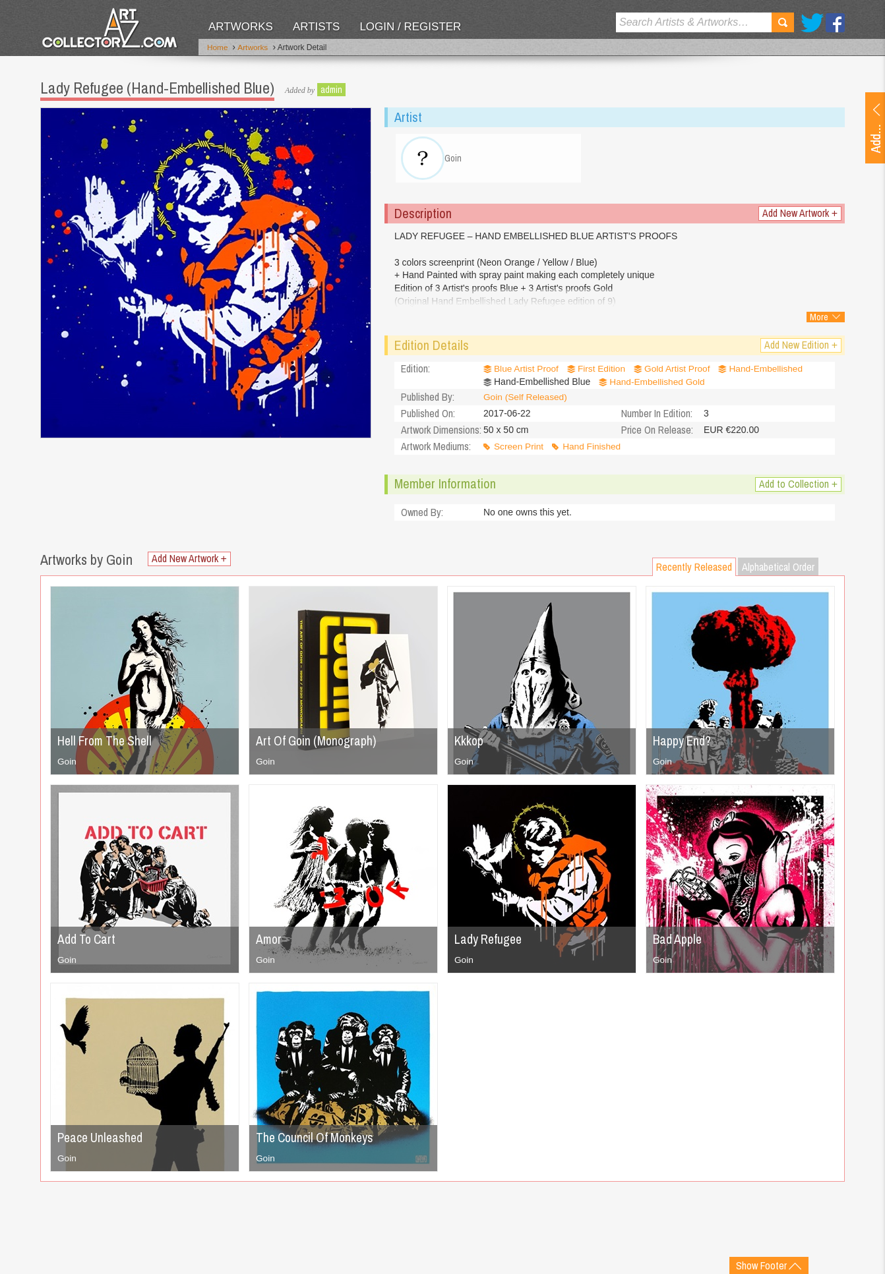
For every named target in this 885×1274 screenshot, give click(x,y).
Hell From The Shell (107, 743)
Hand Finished (593, 449)
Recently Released (694, 569)
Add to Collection (798, 487)
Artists (316, 26)
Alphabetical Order (778, 569)
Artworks (240, 26)
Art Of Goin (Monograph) (318, 743)
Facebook (835, 22)
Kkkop (469, 743)
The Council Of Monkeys (317, 1140)
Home (217, 48)
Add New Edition (801, 348)
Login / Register (410, 26)
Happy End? (682, 743)
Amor (269, 941)
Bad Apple (678, 941)
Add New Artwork (800, 216)
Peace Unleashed (101, 1140)
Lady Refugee (489, 941)
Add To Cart (87, 941)
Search (783, 22)
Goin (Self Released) (526, 400)
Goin (67, 764)
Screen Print (519, 449)
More (819, 320)
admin (331, 89)
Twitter (812, 22)
